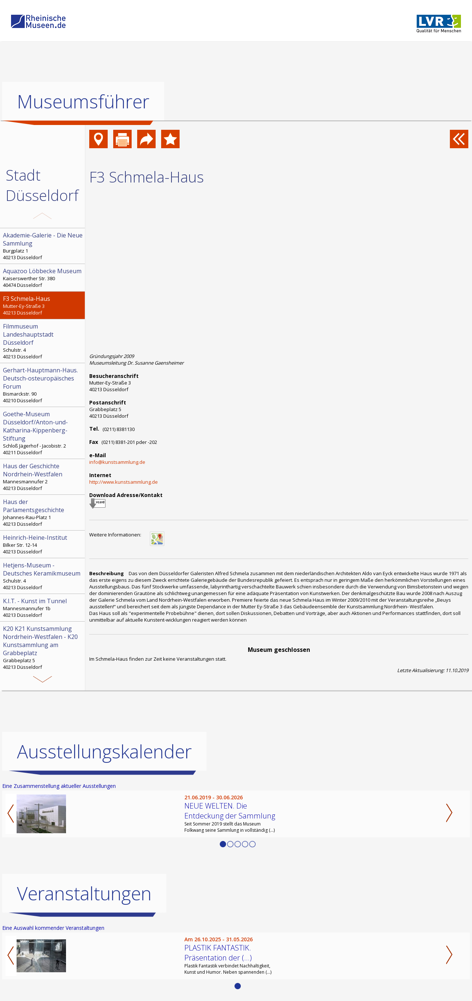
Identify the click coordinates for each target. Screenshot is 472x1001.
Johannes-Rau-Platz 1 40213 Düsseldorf (43, 512)
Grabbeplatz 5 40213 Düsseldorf (43, 647)
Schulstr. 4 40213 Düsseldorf (43, 341)
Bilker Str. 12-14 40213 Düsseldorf (43, 544)
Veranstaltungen (84, 893)
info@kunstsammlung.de (117, 462)
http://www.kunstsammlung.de (123, 482)
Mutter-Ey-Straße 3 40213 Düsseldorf (43, 305)
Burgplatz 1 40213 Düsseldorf (43, 246)
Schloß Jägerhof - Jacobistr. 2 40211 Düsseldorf (43, 433)
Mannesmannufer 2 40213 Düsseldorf (43, 476)
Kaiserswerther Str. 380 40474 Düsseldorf (43, 277)
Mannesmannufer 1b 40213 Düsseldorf (43, 607)
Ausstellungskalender (104, 751)
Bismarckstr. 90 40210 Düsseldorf (43, 385)
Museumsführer (83, 101)
